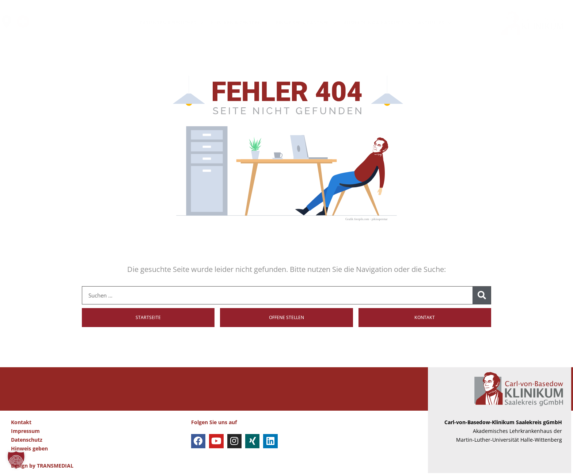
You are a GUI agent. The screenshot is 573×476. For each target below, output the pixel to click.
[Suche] (482, 295)
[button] (16, 460)
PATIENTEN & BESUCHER (172, 22)
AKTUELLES (434, 22)
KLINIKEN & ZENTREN (240, 22)
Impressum (25, 433)
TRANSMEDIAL (55, 468)
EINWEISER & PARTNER (306, 22)
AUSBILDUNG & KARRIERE (377, 22)
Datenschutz (26, 442)
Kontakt (21, 425)
